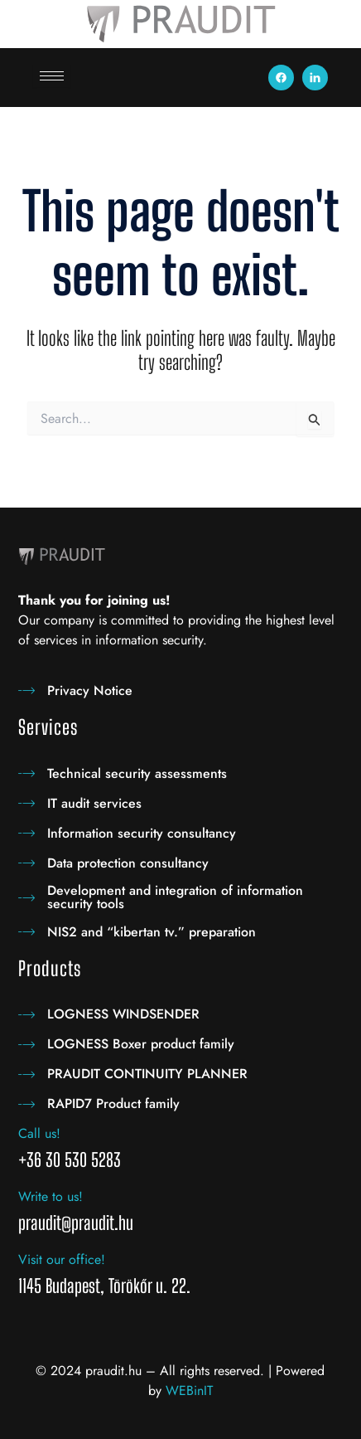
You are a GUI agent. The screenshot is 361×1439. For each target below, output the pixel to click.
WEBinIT (189, 1390)
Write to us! (50, 1196)
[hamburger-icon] (51, 76)
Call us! (39, 1133)
